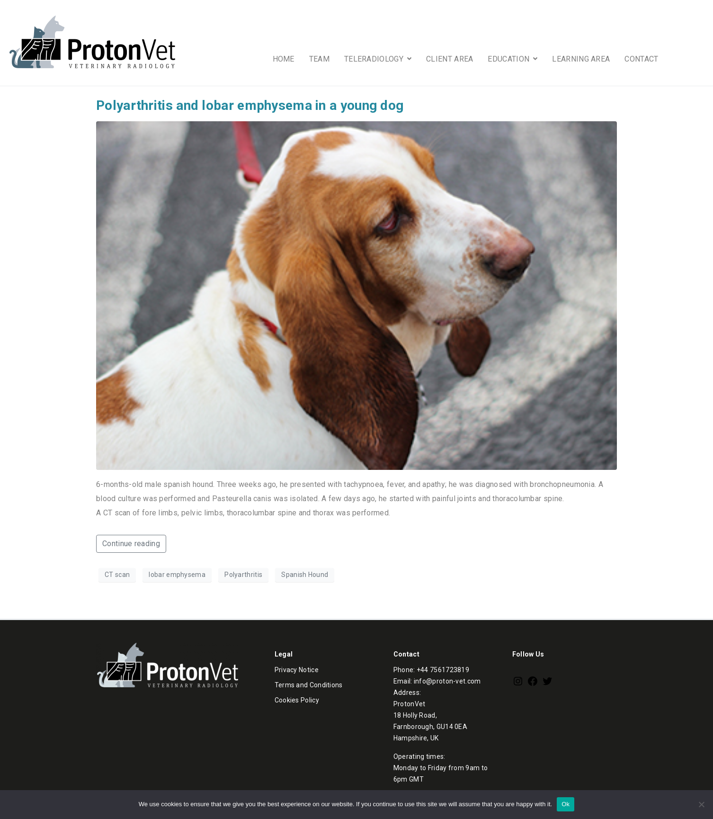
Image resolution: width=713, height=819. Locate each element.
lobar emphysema (177, 574)
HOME (283, 58)
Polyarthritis (243, 574)
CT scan (117, 574)
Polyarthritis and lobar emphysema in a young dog (249, 105)
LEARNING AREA (581, 58)
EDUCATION (512, 58)
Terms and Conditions (309, 685)
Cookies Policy (297, 700)
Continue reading (131, 543)
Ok (565, 804)
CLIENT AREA (449, 58)
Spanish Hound (304, 574)
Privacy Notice (297, 670)
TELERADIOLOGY (377, 58)
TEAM (319, 58)
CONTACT (641, 58)
